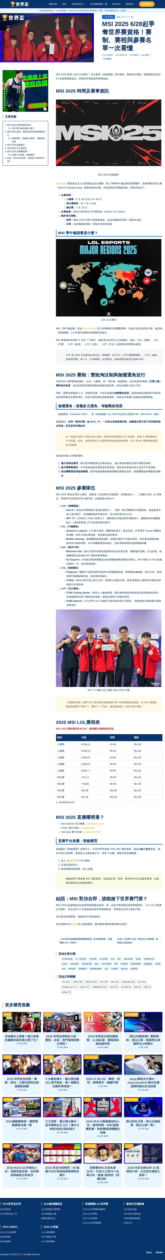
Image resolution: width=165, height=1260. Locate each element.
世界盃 (74, 924)
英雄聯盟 (107, 59)
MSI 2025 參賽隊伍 (16, 145)
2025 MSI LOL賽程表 (17, 148)
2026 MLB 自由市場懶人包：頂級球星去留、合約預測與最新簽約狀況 (22, 1171)
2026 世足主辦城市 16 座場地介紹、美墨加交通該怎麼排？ (143, 1171)
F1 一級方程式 (81, 959)
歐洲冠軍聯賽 (136, 964)
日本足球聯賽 (106, 964)
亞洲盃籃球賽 (87, 964)
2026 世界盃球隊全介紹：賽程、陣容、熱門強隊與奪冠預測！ (62, 1040)
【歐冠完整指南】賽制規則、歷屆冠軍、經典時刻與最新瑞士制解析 (143, 1040)
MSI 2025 (61, 183)
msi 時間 (134, 55)
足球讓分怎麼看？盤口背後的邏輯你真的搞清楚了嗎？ (22, 1038)
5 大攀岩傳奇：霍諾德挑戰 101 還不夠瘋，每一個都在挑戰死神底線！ (62, 1082)
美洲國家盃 (82, 969)
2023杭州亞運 (67, 959)
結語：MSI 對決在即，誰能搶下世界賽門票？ (25, 160)
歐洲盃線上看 (67, 987)
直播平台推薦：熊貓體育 (23, 155)
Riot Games (89, 328)
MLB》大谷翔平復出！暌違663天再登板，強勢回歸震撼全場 (139, 940)
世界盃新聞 (74, 964)
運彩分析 (89, 982)
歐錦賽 (157, 964)
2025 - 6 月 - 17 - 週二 (125, 17)
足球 (106, 969)
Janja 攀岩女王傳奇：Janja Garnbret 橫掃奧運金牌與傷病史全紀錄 (143, 1082)
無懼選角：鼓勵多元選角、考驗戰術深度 (28, 140)
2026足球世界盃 (46, 10)
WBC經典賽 (128, 959)
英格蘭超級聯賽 (96, 969)
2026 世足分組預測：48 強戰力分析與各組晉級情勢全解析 (62, 1171)
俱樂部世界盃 (98, 987)
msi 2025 (108, 55)
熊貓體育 (73, 860)
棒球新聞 (124, 964)
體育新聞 (134, 969)
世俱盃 (138, 959)
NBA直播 (124, 987)
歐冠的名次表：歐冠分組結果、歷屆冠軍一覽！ (143, 1123)
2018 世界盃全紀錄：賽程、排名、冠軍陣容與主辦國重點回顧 (22, 1082)
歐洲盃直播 (126, 982)
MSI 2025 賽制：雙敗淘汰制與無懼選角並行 (26, 133)
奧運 (96, 964)
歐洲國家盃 (148, 964)
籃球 (63, 969)
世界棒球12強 (149, 959)
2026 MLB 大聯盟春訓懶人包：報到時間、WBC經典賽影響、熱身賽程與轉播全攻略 (103, 1126)
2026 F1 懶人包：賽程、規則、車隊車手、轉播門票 (103, 1080)
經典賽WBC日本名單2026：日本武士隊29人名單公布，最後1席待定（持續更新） (102, 1173)
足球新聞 (114, 969)
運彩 (112, 987)
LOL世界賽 (61, 10)
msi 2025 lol (121, 55)
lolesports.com (95, 823)
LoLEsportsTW (92, 832)
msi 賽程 (145, 55)
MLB (112, 959)
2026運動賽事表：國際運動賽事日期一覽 (22, 1123)
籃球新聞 (72, 969)
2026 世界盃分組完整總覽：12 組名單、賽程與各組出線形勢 (103, 1040)
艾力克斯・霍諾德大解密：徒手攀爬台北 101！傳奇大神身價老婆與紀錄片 (62, 1125)
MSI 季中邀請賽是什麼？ (23, 128)
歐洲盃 (64, 992)
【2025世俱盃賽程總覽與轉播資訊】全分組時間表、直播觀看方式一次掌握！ (84, 940)
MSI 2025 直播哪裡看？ (18, 151)
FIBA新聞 (92, 959)
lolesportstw (88, 828)
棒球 (116, 964)
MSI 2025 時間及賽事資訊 (19, 125)
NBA (119, 959)
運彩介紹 (124, 969)
